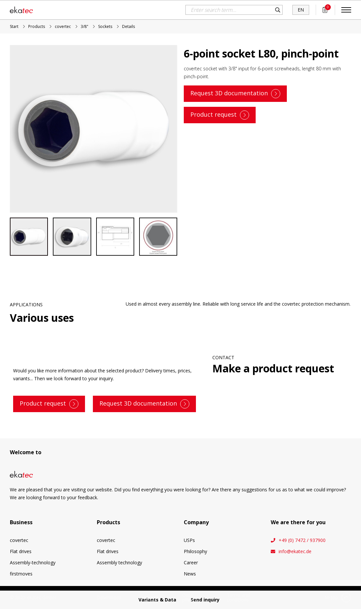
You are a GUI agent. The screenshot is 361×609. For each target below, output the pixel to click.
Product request (213, 114)
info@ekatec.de (295, 551)
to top (331, 597)
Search (277, 9)
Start (14, 26)
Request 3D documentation (229, 93)
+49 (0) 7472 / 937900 (302, 540)
